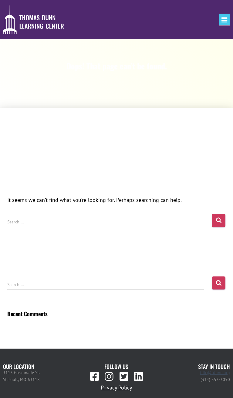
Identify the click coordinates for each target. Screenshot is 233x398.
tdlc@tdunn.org (215, 372)
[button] (224, 19)
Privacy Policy (116, 387)
